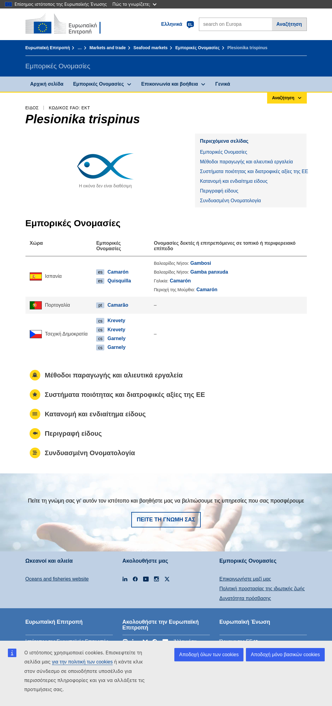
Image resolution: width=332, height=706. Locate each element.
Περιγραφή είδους (219, 190)
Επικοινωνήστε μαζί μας (245, 579)
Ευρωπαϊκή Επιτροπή (47, 47)
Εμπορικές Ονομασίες (197, 47)
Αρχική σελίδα (47, 84)
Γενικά (222, 84)
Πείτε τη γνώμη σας (166, 520)
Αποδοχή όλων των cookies (209, 654)
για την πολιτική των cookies (82, 661)
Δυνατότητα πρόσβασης (245, 598)
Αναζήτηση (289, 24)
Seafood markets (150, 47)
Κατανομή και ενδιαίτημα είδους (233, 181)
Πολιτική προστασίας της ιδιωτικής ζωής (262, 588)
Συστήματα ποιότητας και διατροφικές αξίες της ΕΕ (253, 171)
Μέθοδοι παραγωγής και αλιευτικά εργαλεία (246, 161)
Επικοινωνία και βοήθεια (169, 84)
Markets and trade (107, 47)
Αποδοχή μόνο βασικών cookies (285, 654)
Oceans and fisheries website (57, 579)
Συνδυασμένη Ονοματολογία (230, 200)
